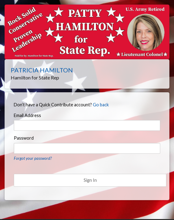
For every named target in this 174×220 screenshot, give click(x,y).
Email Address (27, 115)
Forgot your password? (33, 158)
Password (24, 138)
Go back (101, 104)
